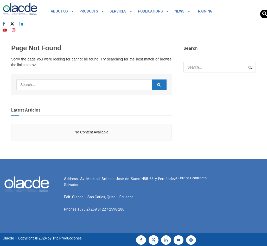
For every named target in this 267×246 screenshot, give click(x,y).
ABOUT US (62, 11)
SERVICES (121, 11)
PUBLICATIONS (153, 11)
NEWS (182, 11)
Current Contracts (191, 178)
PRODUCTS (91, 11)
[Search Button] (159, 84)
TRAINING (204, 11)
